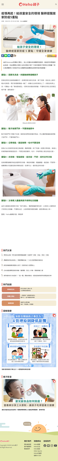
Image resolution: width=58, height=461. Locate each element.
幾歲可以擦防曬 (25, 302)
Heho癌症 (37, 449)
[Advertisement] (29, 235)
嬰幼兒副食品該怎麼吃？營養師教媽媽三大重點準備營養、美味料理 (23, 410)
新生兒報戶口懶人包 (26, 288)
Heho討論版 (38, 453)
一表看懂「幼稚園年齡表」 (28, 295)
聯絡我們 (27, 449)
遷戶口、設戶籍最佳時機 (27, 297)
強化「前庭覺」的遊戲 (27, 304)
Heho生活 (37, 446)
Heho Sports (38, 451)
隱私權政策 (27, 444)
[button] (2, 4)
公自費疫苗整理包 (26, 290)
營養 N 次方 (37, 455)
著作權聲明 (27, 446)
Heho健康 (37, 444)
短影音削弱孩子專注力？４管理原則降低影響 (16, 369)
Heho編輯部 (23, 21)
